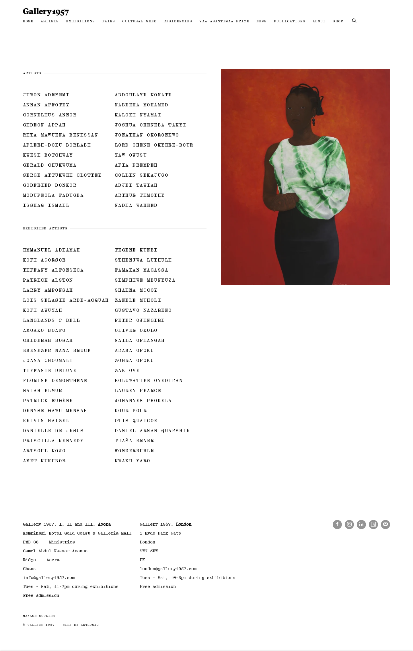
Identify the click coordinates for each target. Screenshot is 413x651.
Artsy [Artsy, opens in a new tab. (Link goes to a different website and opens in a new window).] (373, 524)
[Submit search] (354, 20)
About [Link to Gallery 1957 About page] (319, 21)
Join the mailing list (385, 524)
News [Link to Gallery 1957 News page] (261, 21)
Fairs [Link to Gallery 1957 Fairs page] (108, 21)
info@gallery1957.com (49, 577)
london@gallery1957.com (168, 568)
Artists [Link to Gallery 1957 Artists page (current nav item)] (50, 21)
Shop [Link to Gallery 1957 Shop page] (338, 21)
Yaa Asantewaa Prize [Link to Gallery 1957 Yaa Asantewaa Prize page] (224, 21)
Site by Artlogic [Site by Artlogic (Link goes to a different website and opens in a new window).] (81, 625)
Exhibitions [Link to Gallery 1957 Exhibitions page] (80, 21)
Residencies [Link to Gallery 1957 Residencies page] (177, 21)
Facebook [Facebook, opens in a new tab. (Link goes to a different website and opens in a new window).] (337, 524)
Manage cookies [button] (39, 616)
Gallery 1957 (46, 12)
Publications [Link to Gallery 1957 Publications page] (289, 21)
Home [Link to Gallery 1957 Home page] (28, 21)
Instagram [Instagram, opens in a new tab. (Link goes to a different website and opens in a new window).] (349, 524)
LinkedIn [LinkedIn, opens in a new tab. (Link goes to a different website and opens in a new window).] (361, 524)
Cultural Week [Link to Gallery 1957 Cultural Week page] (139, 21)
